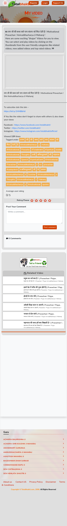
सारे (41, 139)
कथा (36, 139)
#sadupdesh (12, 169)
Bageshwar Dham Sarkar (33, 461)
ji (39, 144)
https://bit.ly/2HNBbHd (14, 111)
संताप (52, 139)
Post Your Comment (16, 206)
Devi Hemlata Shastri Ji (33, 473)
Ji (36, 164)
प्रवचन (43, 169)
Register (33, 3)
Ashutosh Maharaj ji (33, 456)
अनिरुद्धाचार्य (42, 154)
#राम (22, 139)
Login (45, 3)
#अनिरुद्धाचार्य (25, 169)
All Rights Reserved (48, 489)
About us (7, 481)
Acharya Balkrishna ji (33, 439)
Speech (24, 159)
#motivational (34, 184)
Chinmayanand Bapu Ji (33, 465)
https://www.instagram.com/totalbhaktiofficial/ (36, 131)
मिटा (8, 144)
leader (59, 149)
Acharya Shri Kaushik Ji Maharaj (33, 444)
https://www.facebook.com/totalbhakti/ (32, 124)
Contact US (21, 481)
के (38, 169)
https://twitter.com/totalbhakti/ (26, 128)
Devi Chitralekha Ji (33, 469)
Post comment (50, 227)
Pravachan (11, 164)
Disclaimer (51, 481)
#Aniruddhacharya (28, 144)
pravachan (48, 164)
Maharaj (42, 179)
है (17, 144)
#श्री (33, 154)
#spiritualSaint (36, 159)
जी (27, 139)
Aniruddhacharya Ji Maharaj (33, 452)
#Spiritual (49, 149)
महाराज (56, 154)
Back (5, 19)
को (57, 139)
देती (13, 144)
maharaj (45, 144)
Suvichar (32, 174)
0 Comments (13, 238)
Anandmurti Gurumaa (33, 448)
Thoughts (25, 154)
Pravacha (25, 149)
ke (40, 164)
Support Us (58, 3)
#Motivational (13, 149)
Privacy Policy (36, 481)
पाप (46, 139)
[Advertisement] (24, 376)
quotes (45, 184)
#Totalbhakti (37, 149)
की (31, 139)
